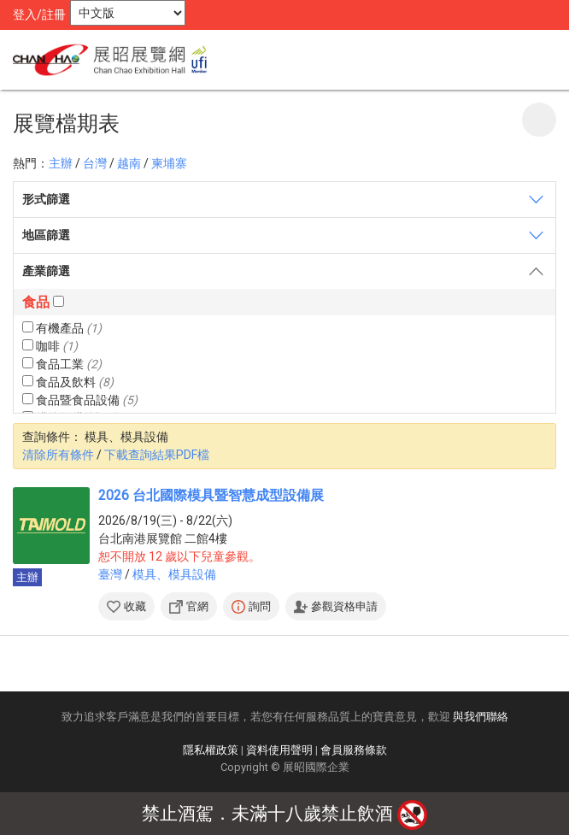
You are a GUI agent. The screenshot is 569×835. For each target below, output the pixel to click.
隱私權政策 (210, 750)
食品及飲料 (68, 382)
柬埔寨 (169, 163)
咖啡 (50, 346)
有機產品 (62, 328)
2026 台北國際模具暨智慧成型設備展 (211, 495)
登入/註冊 (39, 14)
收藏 (135, 606)
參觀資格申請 (344, 606)
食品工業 (62, 364)
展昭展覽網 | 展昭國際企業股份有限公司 (115, 60)
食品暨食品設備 (80, 400)
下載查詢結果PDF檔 (156, 455)
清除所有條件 (58, 455)
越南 (129, 163)
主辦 (61, 163)
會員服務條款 (353, 750)
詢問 (260, 606)
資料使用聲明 (279, 750)
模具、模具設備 (174, 574)
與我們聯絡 (480, 716)
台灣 (95, 163)
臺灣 (110, 574)
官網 (197, 606)
